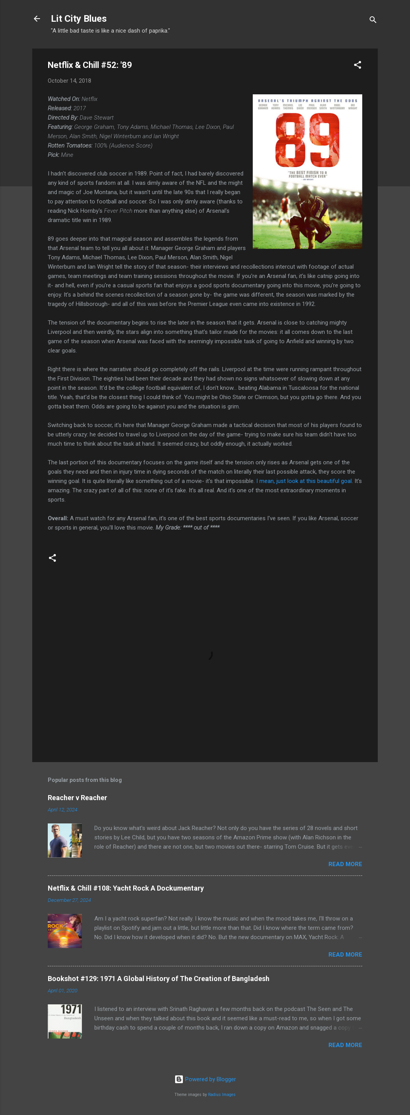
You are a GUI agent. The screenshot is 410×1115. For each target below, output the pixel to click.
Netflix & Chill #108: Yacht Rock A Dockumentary (126, 888)
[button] (357, 66)
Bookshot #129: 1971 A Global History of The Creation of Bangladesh (158, 978)
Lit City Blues (79, 18)
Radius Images (222, 1094)
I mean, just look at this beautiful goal (304, 481)
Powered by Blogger (205, 1079)
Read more (345, 864)
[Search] (373, 21)
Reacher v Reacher (77, 798)
